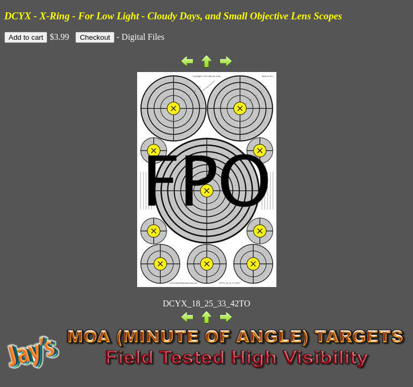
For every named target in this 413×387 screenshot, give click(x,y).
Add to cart (26, 37)
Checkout (95, 37)
